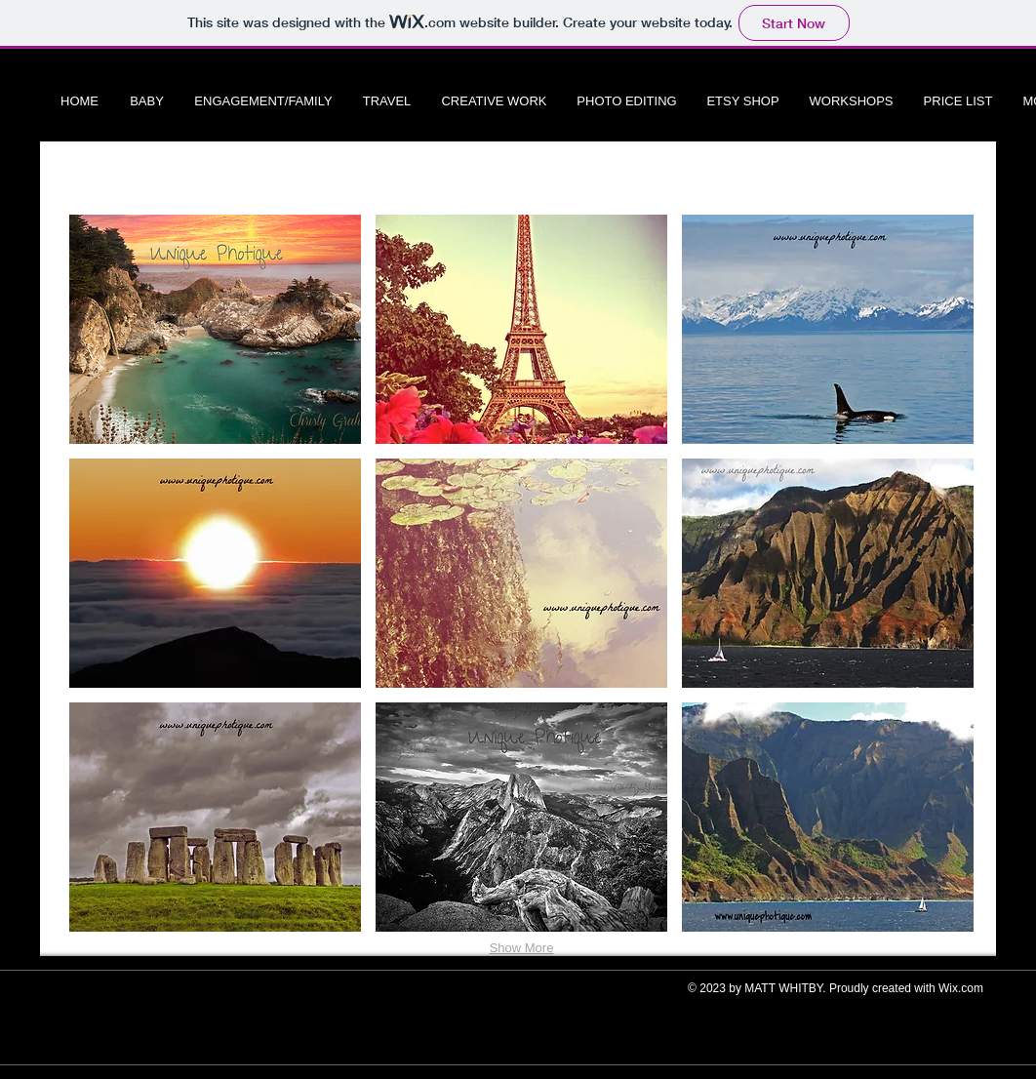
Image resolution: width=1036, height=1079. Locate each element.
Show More (522, 947)
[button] (215, 329)
